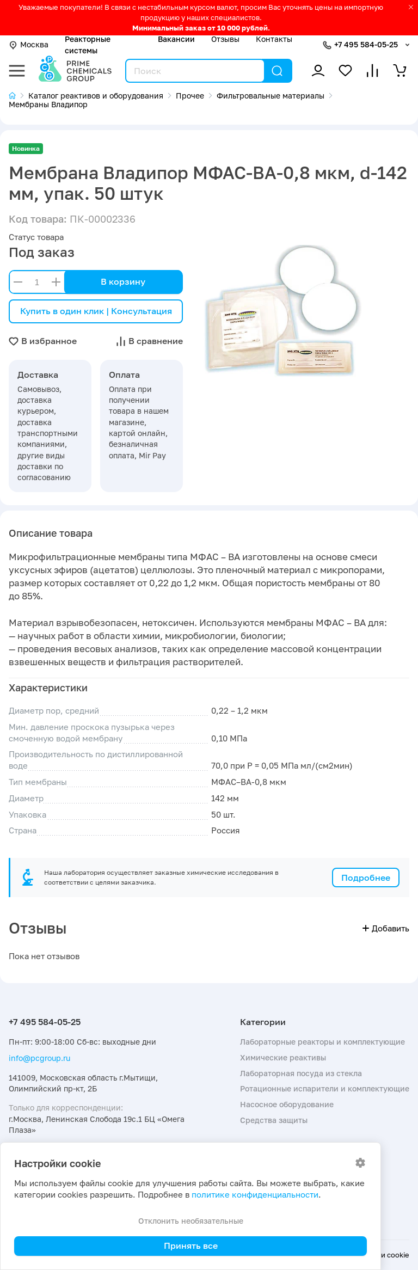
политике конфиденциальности (255, 1194)
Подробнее (365, 877)
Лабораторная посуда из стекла (301, 1073)
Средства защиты (274, 1120)
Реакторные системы (87, 44)
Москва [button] (28, 44)
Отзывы (225, 39)
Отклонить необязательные (190, 1220)
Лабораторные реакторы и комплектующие (322, 1041)
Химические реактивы (283, 1057)
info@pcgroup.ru (39, 1058)
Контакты (274, 39)
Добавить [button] (385, 928)
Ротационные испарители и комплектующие (324, 1088)
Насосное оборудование (287, 1104)
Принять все (191, 1245)
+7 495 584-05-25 (366, 44)
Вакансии (176, 39)
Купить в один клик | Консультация (96, 310)
